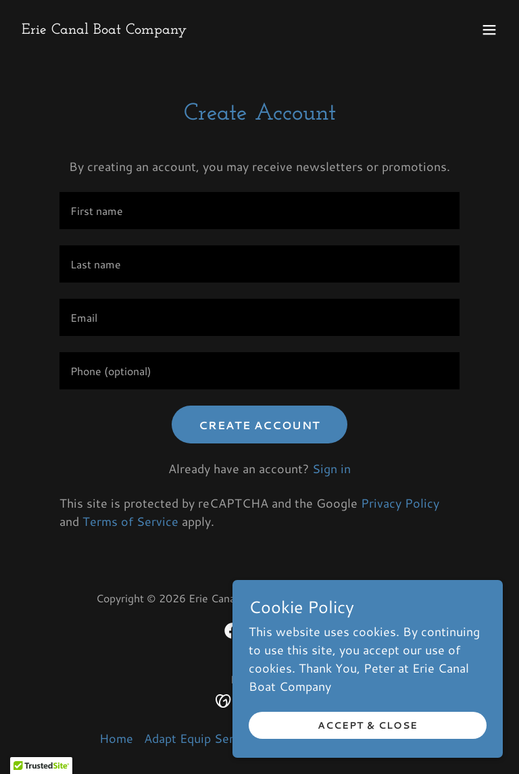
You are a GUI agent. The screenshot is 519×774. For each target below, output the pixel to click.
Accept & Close (368, 725)
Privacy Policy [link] (400, 503)
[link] (104, 29)
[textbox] (259, 210)
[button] (489, 29)
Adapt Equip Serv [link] (192, 738)
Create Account (259, 425)
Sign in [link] (331, 468)
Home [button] (116, 738)
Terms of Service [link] (130, 521)
